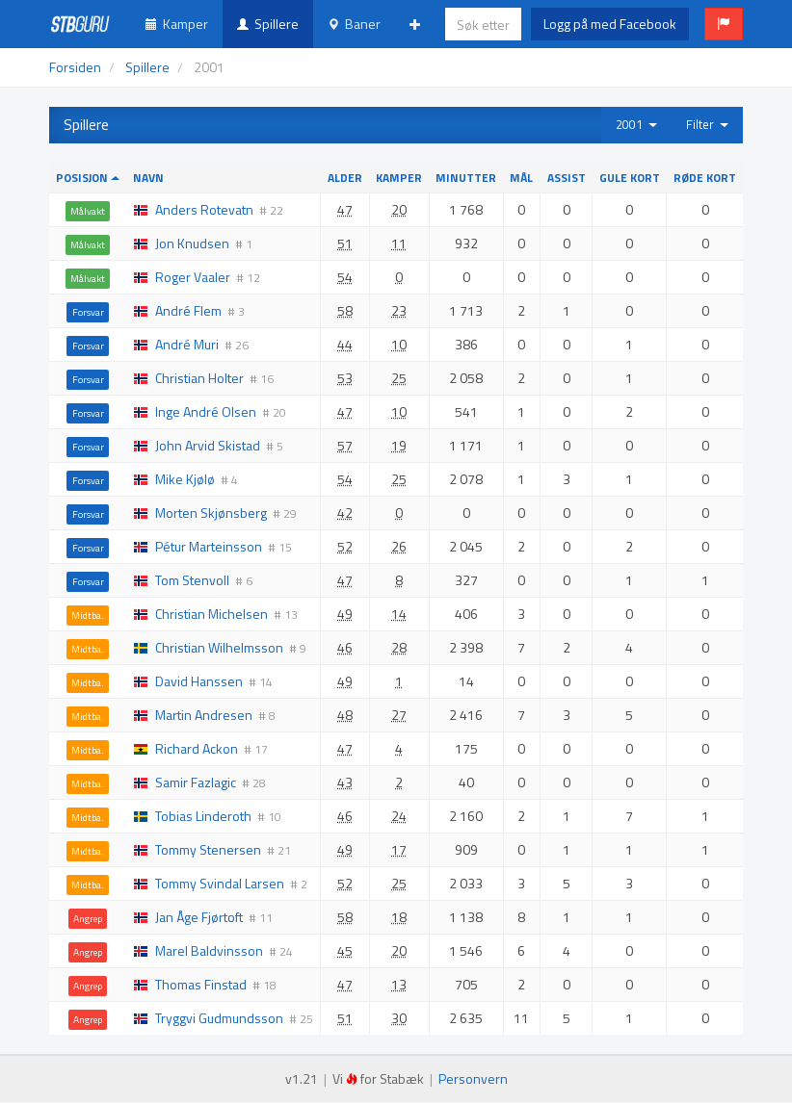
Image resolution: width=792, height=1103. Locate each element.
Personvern (473, 1078)
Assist (566, 177)
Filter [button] (707, 124)
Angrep (87, 918)
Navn (148, 177)
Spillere (268, 23)
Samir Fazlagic (195, 782)
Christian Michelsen (211, 613)
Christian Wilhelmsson (219, 647)
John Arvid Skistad (207, 445)
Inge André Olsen (205, 411)
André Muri (187, 344)
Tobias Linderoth (203, 816)
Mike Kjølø (185, 479)
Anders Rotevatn (204, 209)
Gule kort (629, 177)
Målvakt (87, 210)
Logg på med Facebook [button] (609, 23)
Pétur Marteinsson (208, 546)
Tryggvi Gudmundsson (219, 1018)
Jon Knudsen (192, 243)
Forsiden (75, 67)
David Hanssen (199, 681)
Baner (354, 23)
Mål (521, 177)
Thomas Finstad (201, 984)
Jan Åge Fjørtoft (199, 917)
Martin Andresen (203, 715)
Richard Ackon (196, 748)
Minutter (466, 177)
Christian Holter (199, 378)
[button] (723, 24)
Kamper (176, 23)
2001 (636, 124)
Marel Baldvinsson (209, 950)
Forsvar (88, 312)
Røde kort (704, 177)
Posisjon (87, 177)
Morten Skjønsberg (211, 512)
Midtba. (87, 615)
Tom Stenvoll (192, 580)
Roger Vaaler (192, 277)
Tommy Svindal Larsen (219, 883)
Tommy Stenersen (208, 849)
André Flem (188, 310)
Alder (345, 177)
